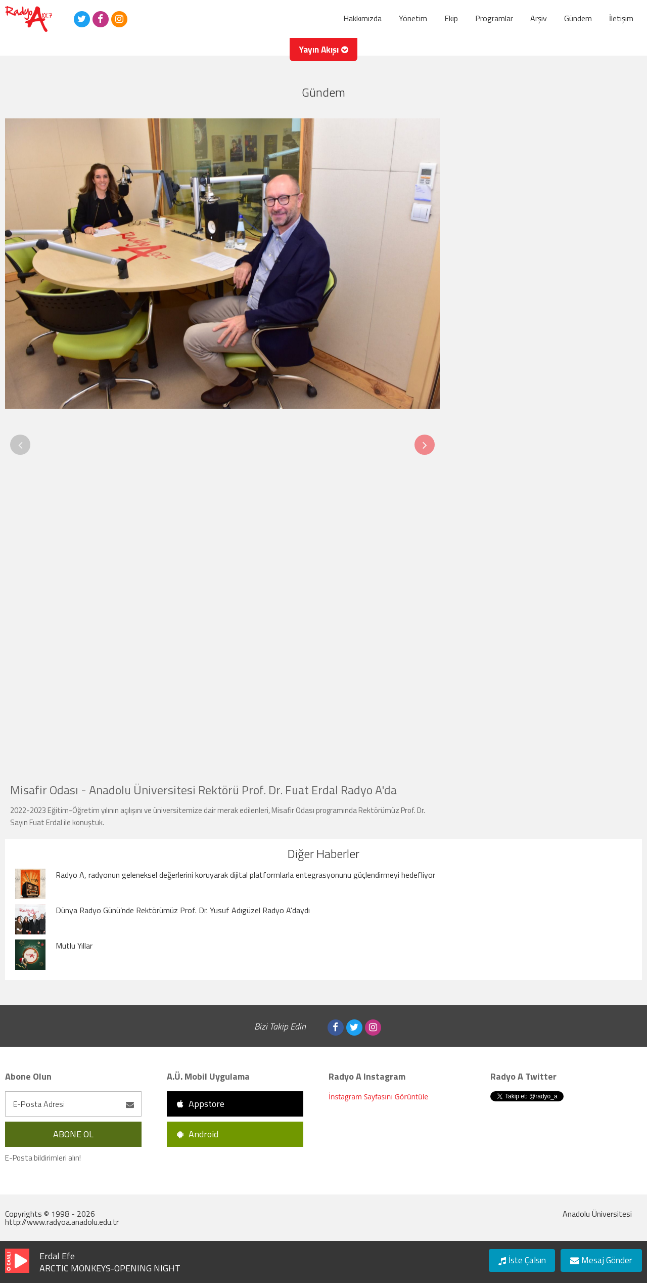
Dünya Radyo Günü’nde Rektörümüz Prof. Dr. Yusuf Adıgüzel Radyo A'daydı (183, 910)
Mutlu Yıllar (74, 945)
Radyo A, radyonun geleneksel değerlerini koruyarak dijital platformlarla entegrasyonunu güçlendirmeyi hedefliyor (245, 875)
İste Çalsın (517, 1259)
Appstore (200, 1103)
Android (197, 1134)
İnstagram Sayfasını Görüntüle (378, 1096)
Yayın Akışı (323, 53)
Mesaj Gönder (599, 1259)
